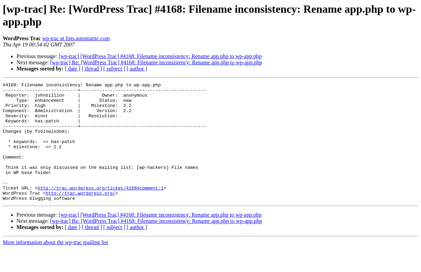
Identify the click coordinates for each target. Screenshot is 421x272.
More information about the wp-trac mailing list (55, 266)
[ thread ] (92, 69)
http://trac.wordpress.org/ (80, 216)
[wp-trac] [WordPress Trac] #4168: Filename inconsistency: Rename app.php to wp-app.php (160, 56)
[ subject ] (114, 69)
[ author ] (137, 69)
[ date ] (72, 69)
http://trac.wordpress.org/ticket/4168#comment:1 (100, 209)
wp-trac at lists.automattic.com (76, 38)
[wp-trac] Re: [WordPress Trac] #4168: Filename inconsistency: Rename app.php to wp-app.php (156, 62)
